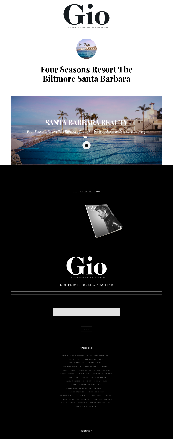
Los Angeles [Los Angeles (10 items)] (100, 381)
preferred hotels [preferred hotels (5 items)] (87, 399)
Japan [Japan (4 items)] (72, 374)
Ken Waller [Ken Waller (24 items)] (87, 377)
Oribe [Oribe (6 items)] (84, 396)
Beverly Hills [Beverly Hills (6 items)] (96, 363)
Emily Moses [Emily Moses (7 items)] (85, 370)
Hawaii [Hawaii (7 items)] (106, 370)
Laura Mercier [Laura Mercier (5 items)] (73, 381)
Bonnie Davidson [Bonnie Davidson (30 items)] (73, 366)
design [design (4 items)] (105, 366)
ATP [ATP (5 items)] (80, 359)
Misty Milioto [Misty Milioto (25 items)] (97, 388)
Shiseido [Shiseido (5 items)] (82, 403)
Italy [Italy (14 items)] (63, 374)
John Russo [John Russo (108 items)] (84, 374)
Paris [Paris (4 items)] (92, 396)
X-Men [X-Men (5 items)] (93, 406)
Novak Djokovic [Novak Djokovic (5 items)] (69, 396)
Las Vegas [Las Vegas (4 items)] (101, 377)
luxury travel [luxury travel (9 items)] (79, 385)
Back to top (87, 431)
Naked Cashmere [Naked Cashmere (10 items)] (77, 392)
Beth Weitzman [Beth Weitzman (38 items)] (78, 363)
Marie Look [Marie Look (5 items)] (95, 385)
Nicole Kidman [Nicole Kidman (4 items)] (96, 392)
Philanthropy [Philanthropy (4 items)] (68, 399)
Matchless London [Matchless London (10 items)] (77, 388)
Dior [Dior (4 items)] (65, 370)
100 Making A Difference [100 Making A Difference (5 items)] (75, 355)
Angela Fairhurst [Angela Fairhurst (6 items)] (100, 355)
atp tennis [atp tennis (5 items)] (90, 359)
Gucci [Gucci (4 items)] (97, 370)
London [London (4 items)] (87, 381)
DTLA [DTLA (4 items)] (73, 370)
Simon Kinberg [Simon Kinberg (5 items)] (97, 403)
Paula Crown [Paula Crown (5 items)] (105, 396)
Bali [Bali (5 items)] (101, 359)
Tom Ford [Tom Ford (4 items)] (82, 406)
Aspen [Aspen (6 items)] (72, 359)
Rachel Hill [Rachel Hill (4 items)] (106, 399)
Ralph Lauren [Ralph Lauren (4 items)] (68, 403)
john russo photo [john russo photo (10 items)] (102, 374)
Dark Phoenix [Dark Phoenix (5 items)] (92, 366)
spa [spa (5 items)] (110, 403)
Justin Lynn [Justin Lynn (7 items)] (73, 377)
